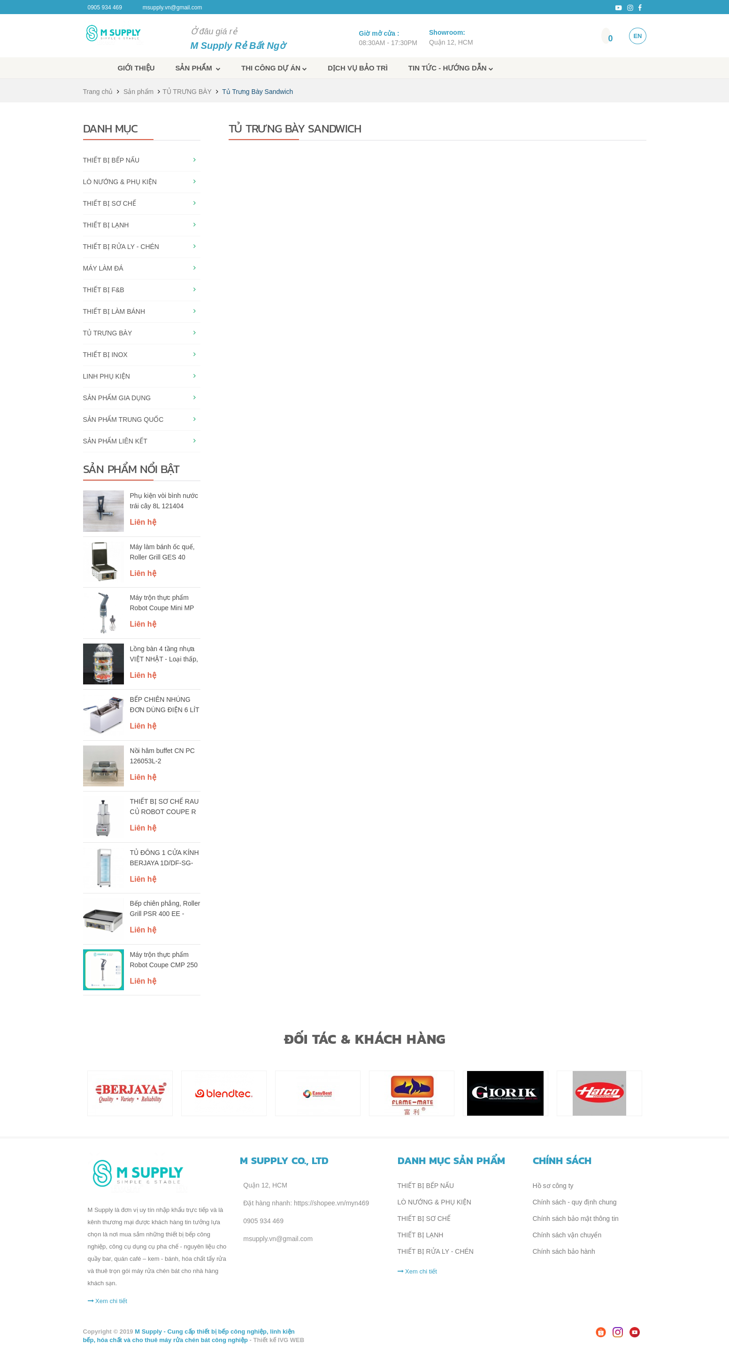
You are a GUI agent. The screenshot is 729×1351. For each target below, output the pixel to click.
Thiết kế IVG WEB (279, 1339)
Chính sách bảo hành (564, 1251)
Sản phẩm (198, 68)
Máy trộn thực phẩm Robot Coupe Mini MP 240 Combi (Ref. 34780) (165, 603)
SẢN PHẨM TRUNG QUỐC (123, 419)
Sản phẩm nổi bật (131, 469)
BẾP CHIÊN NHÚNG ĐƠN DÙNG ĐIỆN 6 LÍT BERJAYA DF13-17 (165, 705)
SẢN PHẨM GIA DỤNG (117, 398)
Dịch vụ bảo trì (358, 68)
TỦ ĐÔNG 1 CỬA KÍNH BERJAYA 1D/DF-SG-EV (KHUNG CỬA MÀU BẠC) (164, 859)
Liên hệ (143, 522)
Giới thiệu (135, 68)
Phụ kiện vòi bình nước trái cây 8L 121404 (164, 501)
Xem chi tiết (107, 1300)
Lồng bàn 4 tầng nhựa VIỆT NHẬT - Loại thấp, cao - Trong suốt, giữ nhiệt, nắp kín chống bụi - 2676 (164, 655)
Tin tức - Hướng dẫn (450, 68)
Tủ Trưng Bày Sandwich (257, 91)
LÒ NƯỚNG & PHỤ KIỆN (120, 182)
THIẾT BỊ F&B (103, 290)
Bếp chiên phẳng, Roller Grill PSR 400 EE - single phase (165, 909)
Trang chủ (98, 91)
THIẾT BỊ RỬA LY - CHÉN (121, 246)
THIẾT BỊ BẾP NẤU (111, 160)
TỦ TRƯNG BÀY (187, 91)
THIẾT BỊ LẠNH (106, 225)
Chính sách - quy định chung (575, 1202)
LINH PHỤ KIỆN (106, 376)
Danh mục (110, 128)
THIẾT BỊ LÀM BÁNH (114, 311)
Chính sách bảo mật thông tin (576, 1218)
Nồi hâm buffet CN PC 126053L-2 (162, 756)
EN (637, 35)
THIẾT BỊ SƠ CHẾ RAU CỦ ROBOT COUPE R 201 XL (164, 807)
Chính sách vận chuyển (567, 1235)
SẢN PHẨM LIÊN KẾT (115, 441)
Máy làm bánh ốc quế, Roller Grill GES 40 (162, 552)
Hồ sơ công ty (553, 1185)
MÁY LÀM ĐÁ (103, 268)
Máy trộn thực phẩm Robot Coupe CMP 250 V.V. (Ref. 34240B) (164, 961)
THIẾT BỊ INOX (105, 354)
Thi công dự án (274, 68)
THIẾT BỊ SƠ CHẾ (109, 203)
